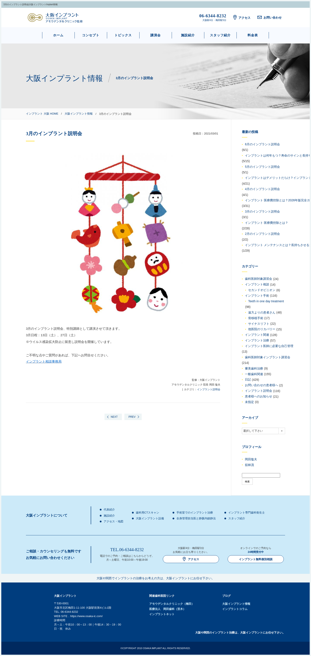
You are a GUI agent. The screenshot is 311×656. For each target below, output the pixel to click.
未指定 (249, 402)
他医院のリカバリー (261, 329)
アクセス (242, 17)
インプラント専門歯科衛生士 (246, 512)
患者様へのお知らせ (258, 396)
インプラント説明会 (208, 389)
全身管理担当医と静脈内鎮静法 (196, 518)
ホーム (58, 35)
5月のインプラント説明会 (262, 166)
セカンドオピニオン (261, 290)
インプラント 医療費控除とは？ (266, 222)
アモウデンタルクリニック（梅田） (171, 603)
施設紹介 (188, 35)
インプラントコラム (235, 609)
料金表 (253, 35)
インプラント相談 (257, 284)
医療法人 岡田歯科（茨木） (167, 609)
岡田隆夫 (251, 459)
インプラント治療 (257, 340)
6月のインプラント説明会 (262, 144)
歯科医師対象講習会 (258, 279)
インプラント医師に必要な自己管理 (269, 346)
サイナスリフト (258, 323)
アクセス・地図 (113, 521)
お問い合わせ (269, 17)
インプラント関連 (257, 335)
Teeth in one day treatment (266, 301)
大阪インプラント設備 (150, 518)
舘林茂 (249, 465)
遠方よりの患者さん (261, 312)
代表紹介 (109, 509)
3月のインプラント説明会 (262, 211)
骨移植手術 (255, 318)
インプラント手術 (257, 295)
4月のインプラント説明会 (262, 189)
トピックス (123, 35)
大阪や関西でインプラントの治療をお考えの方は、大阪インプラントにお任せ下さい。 (155, 578)
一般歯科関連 (254, 374)
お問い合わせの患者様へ (261, 385)
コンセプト (90, 35)
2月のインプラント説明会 (262, 234)
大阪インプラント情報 (236, 603)
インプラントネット (162, 614)
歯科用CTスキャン (147, 512)
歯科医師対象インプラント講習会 (267, 357)
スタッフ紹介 (220, 35)
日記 (248, 379)
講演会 (155, 35)
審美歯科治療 (254, 368)
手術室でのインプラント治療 (194, 512)
